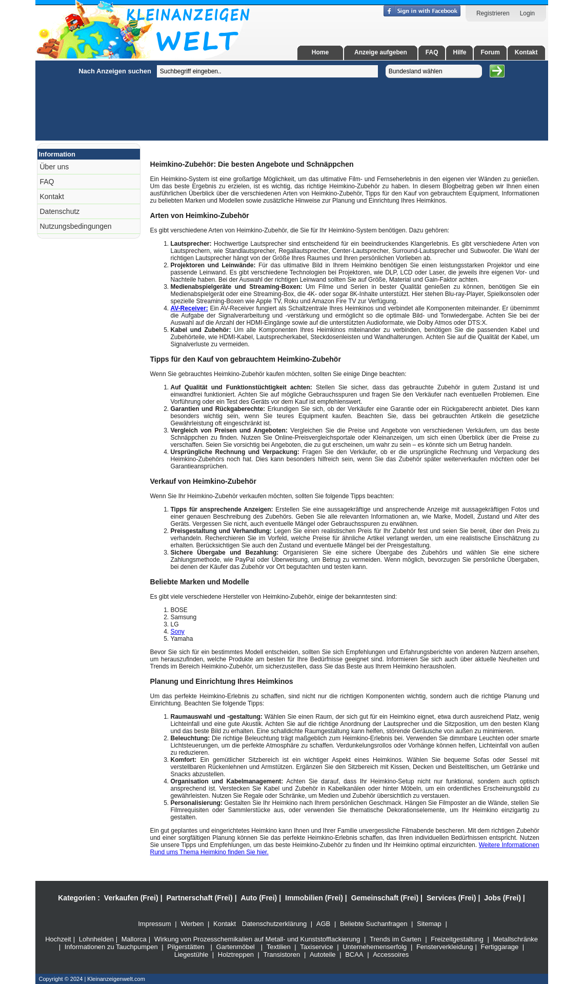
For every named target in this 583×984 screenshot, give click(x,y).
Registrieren (493, 13)
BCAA (354, 954)
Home (320, 52)
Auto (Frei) (258, 898)
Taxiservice (316, 947)
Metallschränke (515, 939)
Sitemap (429, 924)
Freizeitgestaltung (457, 939)
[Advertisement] (59, 214)
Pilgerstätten (185, 947)
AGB (323, 924)
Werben (192, 924)
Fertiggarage (499, 947)
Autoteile (323, 954)
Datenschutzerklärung (274, 924)
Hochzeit (58, 939)
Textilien (279, 947)
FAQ (432, 52)
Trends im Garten (395, 939)
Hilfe (459, 52)
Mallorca (134, 939)
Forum (489, 52)
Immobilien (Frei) (314, 898)
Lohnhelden (96, 939)
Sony (178, 631)
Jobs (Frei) (502, 898)
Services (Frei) (451, 898)
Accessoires (391, 954)
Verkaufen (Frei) (131, 898)
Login (527, 13)
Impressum (154, 924)
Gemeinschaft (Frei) (384, 898)
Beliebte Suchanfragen (374, 924)
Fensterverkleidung (444, 947)
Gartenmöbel (235, 947)
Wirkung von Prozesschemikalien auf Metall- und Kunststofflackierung (257, 939)
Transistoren (282, 954)
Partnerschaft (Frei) (199, 898)
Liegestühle (191, 954)
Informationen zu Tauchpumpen (111, 947)
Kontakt (526, 52)
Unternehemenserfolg (375, 947)
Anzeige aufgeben (380, 52)
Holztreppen (236, 954)
